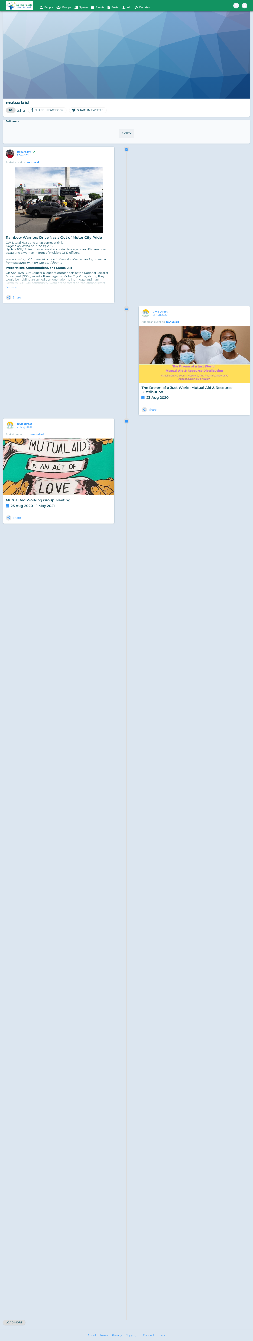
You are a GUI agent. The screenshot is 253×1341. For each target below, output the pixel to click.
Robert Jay (27, 152)
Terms (104, 1335)
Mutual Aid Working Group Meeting (38, 500)
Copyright (133, 1335)
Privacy (117, 1335)
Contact (148, 1335)
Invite (161, 1335)
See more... (12, 287)
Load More (14, 1322)
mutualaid (33, 162)
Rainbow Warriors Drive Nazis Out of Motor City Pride (54, 237)
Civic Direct (160, 311)
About (91, 1335)
